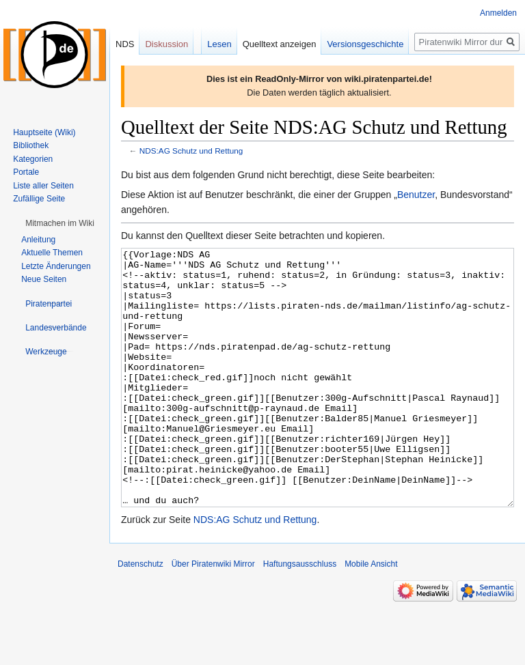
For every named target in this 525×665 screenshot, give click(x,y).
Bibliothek (31, 145)
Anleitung (38, 239)
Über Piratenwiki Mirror (213, 615)
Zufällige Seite (39, 198)
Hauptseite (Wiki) (44, 132)
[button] (59, 223)
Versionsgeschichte (365, 44)
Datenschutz (140, 615)
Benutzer (416, 194)
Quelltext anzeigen (280, 44)
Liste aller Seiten (43, 185)
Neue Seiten (43, 279)
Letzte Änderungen (55, 266)
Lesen (219, 44)
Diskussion (166, 44)
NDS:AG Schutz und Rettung (191, 150)
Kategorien (33, 159)
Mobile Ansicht (371, 615)
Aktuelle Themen (52, 252)
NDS (125, 44)
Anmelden (498, 13)
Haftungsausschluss (299, 615)
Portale (26, 172)
